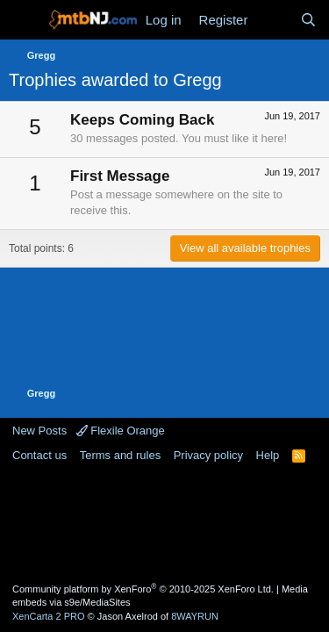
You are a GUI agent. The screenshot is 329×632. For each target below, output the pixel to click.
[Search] (308, 20)
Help (268, 455)
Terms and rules (120, 455)
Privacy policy (208, 455)
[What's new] (273, 20)
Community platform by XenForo (143, 589)
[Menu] (24, 20)
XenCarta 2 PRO (48, 616)
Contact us (39, 455)
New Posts (39, 430)
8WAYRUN (194, 616)
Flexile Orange (120, 430)
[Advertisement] (165, 521)
